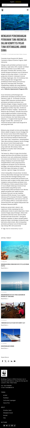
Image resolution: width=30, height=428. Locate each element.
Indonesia (18, 2)
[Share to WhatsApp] (8, 361)
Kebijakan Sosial (8, 413)
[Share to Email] (14, 361)
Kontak (5, 415)
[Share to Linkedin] (11, 361)
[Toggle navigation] (27, 10)
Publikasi (6, 398)
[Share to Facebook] (2, 361)
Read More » (4, 268)
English (12, 2)
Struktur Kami (7, 410)
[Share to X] (5, 361)
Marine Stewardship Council (14, 228)
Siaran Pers (6, 403)
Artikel (5, 395)
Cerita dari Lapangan (9, 400)
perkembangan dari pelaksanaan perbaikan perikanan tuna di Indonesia (13, 96)
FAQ (4, 418)
